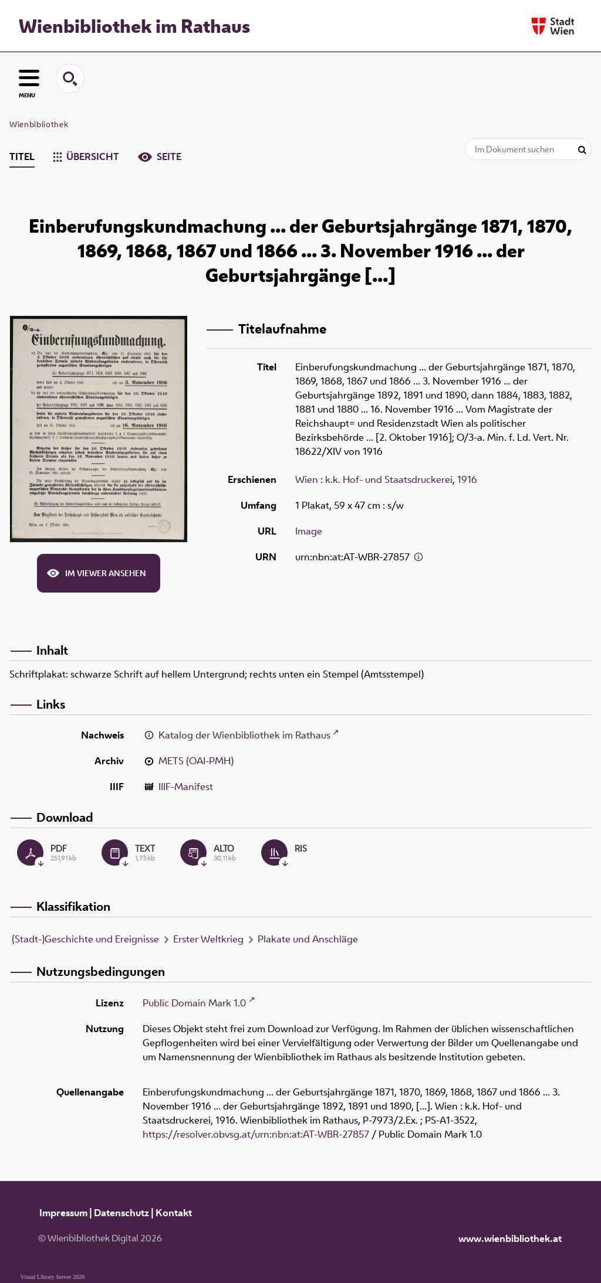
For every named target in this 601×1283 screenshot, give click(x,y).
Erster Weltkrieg (208, 939)
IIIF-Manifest (185, 786)
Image (308, 531)
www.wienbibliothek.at (510, 1238)
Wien (306, 479)
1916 (467, 479)
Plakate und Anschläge (308, 939)
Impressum (63, 1212)
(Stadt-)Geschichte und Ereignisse (85, 939)
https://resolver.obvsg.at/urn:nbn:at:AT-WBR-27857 (256, 1134)
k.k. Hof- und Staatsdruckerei (389, 479)
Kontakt (174, 1212)
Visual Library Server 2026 (53, 1277)
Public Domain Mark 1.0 (194, 1002)
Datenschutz (121, 1212)
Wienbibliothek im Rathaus (134, 25)
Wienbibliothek (38, 124)
